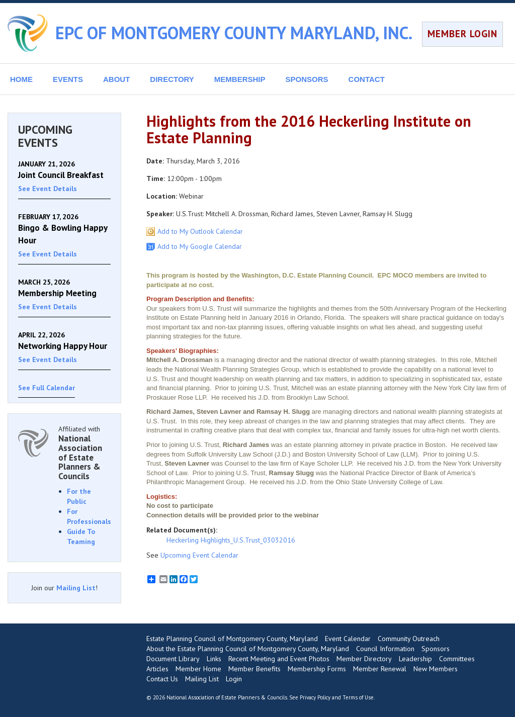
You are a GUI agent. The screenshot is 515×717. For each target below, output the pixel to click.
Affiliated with (84, 452)
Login (234, 678)
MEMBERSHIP (240, 79)
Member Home (198, 668)
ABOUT (116, 79)
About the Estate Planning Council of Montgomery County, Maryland (247, 648)
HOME (21, 79)
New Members (435, 668)
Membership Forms (317, 668)
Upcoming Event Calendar (199, 555)
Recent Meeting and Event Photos (278, 658)
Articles (157, 668)
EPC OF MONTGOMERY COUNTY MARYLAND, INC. (233, 33)
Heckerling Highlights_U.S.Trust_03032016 (230, 540)
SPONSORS (307, 79)
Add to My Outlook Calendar (200, 231)
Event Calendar (348, 638)
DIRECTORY (172, 79)
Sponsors (435, 648)
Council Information (385, 648)
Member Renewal (379, 668)
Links (214, 658)
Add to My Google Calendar (199, 246)
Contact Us (162, 678)
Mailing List (76, 587)
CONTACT (367, 79)
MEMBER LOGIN (462, 34)
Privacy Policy (315, 697)
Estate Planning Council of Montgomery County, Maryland (232, 638)
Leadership (415, 658)
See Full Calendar (46, 387)
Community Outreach (409, 638)
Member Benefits (254, 668)
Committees (457, 658)
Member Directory (364, 658)
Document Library (173, 658)
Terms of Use (358, 697)
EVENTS (68, 79)
